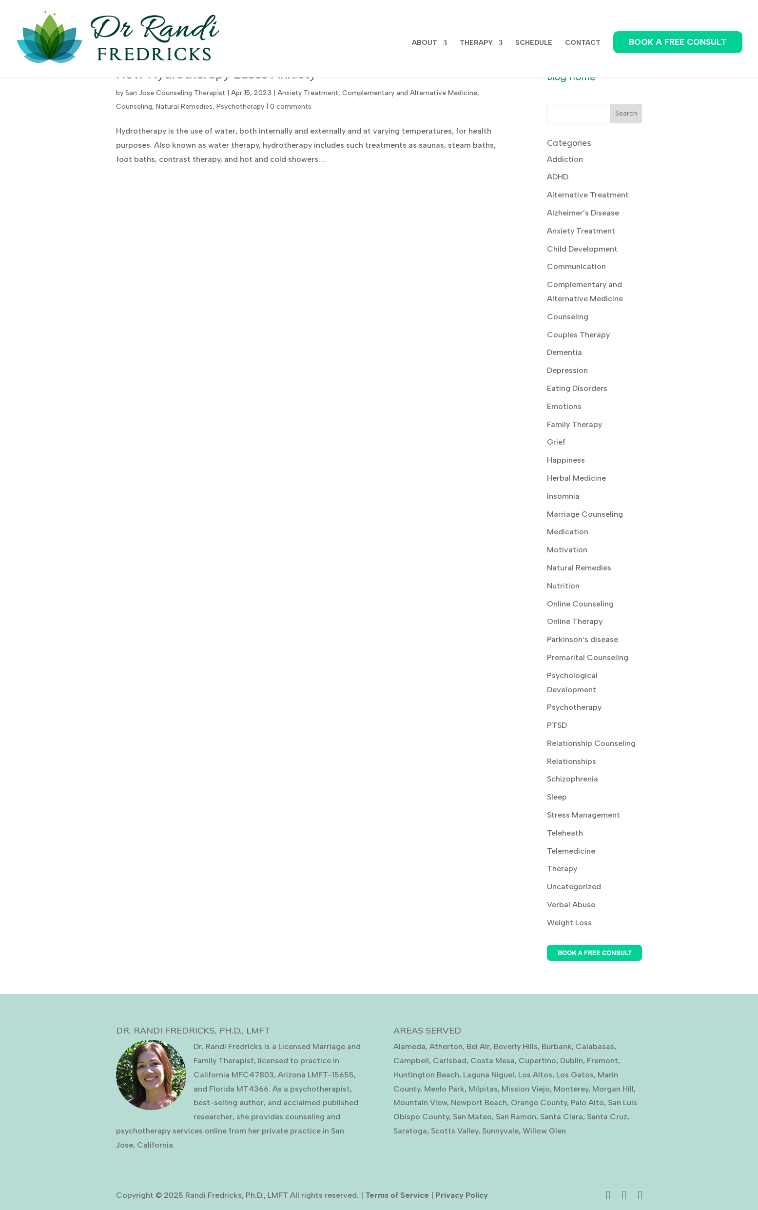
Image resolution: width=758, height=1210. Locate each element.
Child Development (582, 249)
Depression (567, 370)
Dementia (564, 352)
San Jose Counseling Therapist (175, 93)
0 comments (290, 106)
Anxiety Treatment (307, 93)
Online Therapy (575, 621)
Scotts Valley (454, 1130)
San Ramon (516, 1116)
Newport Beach (479, 1102)
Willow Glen (544, 1130)
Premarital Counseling (587, 657)
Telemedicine (571, 851)
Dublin (571, 1060)
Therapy (562, 868)
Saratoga (410, 1130)
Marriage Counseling (585, 514)
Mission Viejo (526, 1088)
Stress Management (583, 815)
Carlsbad (449, 1060)
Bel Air (478, 1046)
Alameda (409, 1046)
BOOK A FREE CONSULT (678, 42)
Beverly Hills (516, 1046)
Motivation (567, 549)
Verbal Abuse (571, 904)
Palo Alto (587, 1102)
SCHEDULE (533, 43)
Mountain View (420, 1102)
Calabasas (595, 1046)
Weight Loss (569, 922)
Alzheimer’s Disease (583, 212)
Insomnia (563, 496)
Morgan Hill (613, 1088)
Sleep (557, 796)
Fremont (602, 1060)
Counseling (134, 106)
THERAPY (476, 43)
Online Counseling (580, 603)
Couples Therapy (578, 334)
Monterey (571, 1088)
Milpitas (483, 1088)
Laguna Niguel (488, 1074)
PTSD (557, 725)
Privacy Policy (461, 1195)
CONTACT (583, 43)
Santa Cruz (607, 1116)
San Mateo (472, 1116)
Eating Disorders (577, 388)
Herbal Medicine (576, 478)
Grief (556, 442)
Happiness (566, 460)
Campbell (411, 1060)
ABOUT (424, 43)
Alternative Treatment (588, 194)
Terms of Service (397, 1195)
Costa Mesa (492, 1060)
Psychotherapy (240, 106)
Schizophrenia (572, 778)
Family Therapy (574, 424)
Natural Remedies (184, 106)
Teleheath (565, 833)
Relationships (571, 761)
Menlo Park (444, 1088)
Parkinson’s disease (582, 639)
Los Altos (535, 1074)
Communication (576, 266)
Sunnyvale (500, 1130)
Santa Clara (561, 1116)
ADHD (557, 176)
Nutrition (563, 585)
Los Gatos (575, 1074)
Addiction (565, 159)
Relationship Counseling (591, 743)
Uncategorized (574, 886)
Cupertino (537, 1060)
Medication (567, 531)
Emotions (564, 406)
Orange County (539, 1102)
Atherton (446, 1046)
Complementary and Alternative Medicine (409, 93)
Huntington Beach (426, 1074)
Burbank (557, 1046)
